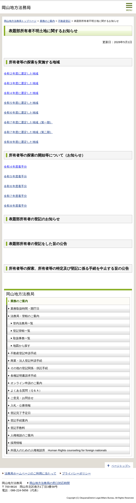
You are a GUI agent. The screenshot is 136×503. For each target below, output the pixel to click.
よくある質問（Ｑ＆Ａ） (26, 390)
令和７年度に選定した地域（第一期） (28, 122)
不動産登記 (64, 21)
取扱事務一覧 (21, 338)
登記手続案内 (19, 420)
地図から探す (21, 345)
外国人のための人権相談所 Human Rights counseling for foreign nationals (59, 450)
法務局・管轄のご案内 (25, 316)
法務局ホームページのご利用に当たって (30, 473)
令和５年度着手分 (15, 176)
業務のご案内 (47, 21)
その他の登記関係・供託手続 (29, 368)
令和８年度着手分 (15, 205)
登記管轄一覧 (21, 330)
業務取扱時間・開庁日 (25, 308)
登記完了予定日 (21, 413)
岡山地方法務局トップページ (20, 21)
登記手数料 (18, 427)
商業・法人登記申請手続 (26, 360)
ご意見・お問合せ (22, 398)
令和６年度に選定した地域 (21, 112)
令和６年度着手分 (15, 186)
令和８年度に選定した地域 (21, 141)
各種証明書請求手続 (23, 375)
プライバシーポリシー (76, 473)
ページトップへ (120, 465)
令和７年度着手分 (15, 195)
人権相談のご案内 (22, 435)
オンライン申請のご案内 (26, 383)
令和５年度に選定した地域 (21, 102)
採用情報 (16, 442)
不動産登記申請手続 (23, 353)
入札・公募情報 (21, 405)
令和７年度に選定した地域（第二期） (28, 132)
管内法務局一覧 (23, 323)
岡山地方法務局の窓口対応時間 (49, 483)
